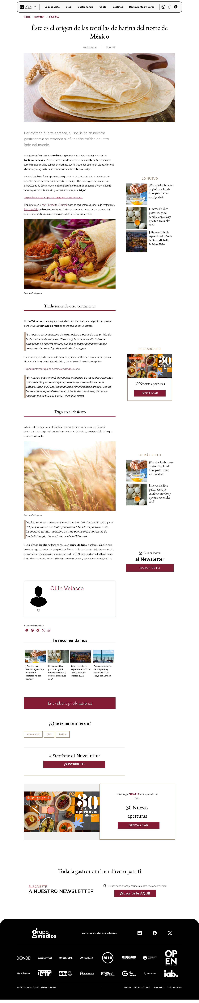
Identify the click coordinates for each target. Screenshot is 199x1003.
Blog (68, 7)
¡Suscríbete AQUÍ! (135, 893)
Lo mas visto (52, 7)
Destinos (117, 7)
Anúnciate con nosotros (141, 987)
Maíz (49, 734)
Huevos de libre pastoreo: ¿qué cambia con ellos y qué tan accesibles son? (57, 672)
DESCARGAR (150, 393)
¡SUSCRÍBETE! (74, 764)
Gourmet (41, 17)
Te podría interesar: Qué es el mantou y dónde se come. (52, 369)
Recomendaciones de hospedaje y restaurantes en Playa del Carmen (102, 671)
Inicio (29, 17)
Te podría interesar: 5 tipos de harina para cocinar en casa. (53, 197)
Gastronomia (85, 7)
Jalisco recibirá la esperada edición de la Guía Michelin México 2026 (80, 671)
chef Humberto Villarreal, (54, 205)
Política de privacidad (174, 987)
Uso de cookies (158, 987)
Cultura (54, 17)
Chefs (102, 7)
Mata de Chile (31, 209)
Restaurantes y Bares (141, 7)
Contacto (127, 987)
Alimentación (33, 734)
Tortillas (63, 734)
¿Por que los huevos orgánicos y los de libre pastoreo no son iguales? (35, 672)
